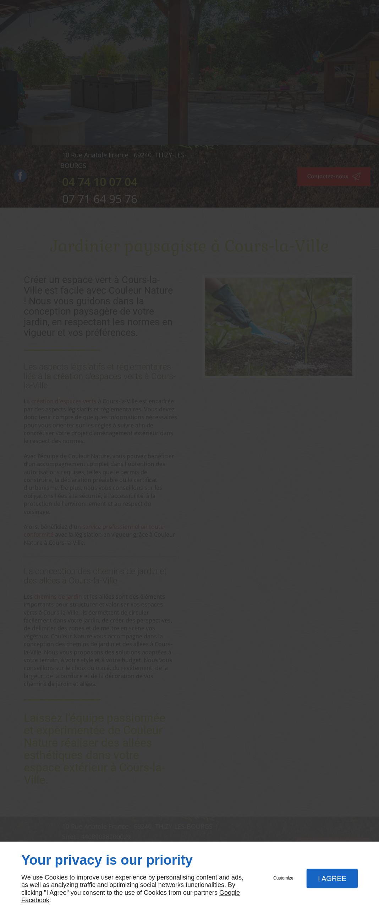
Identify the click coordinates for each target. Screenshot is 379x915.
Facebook (35, 900)
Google (229, 892)
